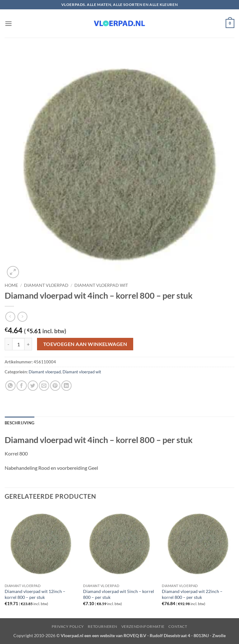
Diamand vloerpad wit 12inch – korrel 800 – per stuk (35, 594)
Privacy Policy (68, 626)
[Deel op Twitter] (33, 385)
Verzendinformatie (143, 626)
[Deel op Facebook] (21, 385)
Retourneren (102, 626)
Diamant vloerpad (46, 285)
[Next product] (10, 316)
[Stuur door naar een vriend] (44, 385)
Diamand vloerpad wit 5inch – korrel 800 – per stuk (118, 594)
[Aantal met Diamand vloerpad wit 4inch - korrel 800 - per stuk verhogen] (28, 344)
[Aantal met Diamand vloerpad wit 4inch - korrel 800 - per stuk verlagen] (8, 344)
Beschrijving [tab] (19, 422)
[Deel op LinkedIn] (66, 385)
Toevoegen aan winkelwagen (85, 344)
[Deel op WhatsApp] (10, 385)
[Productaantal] (18, 344)
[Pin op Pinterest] (55, 385)
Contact (177, 626)
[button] (8, 23)
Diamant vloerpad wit (101, 285)
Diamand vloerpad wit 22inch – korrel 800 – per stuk (192, 594)
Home (11, 285)
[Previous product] (22, 316)
